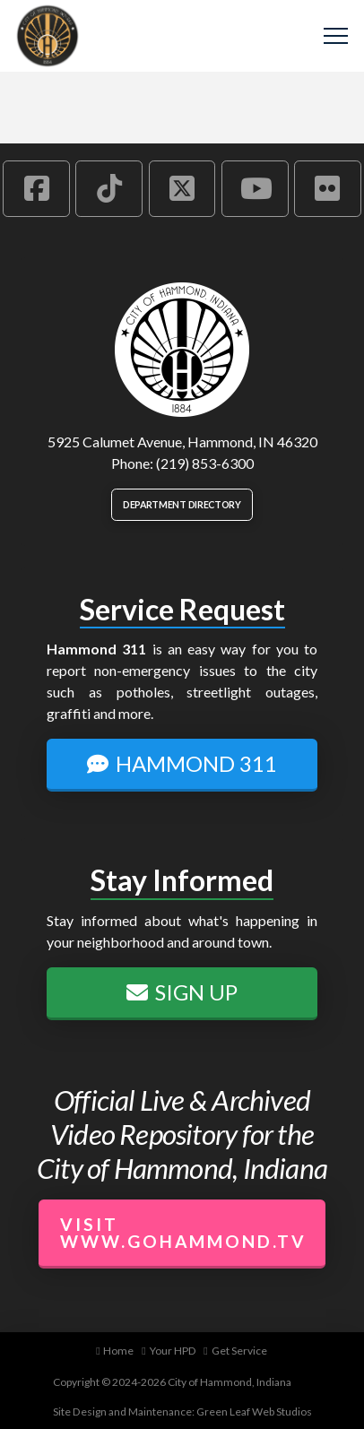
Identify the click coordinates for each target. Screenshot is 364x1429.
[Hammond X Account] (182, 188)
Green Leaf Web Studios (254, 1411)
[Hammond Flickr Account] (327, 188)
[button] (336, 36)
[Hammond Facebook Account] (36, 188)
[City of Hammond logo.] (182, 349)
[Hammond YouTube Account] (255, 188)
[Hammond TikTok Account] (109, 188)
